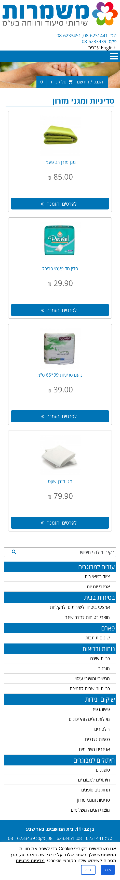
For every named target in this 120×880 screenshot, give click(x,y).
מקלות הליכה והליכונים (89, 719)
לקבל (107, 869)
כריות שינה (100, 658)
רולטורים (102, 729)
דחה (88, 869)
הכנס (98, 82)
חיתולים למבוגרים (94, 780)
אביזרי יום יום (98, 587)
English (108, 47)
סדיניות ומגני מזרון (93, 800)
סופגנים (103, 770)
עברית (94, 47)
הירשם (83, 82)
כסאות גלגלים (97, 739)
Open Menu (114, 56)
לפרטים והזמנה (59, 203)
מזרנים (104, 668)
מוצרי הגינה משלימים (90, 810)
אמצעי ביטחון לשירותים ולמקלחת (80, 607)
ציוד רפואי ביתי (97, 576)
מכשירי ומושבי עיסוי (92, 678)
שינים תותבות (97, 638)
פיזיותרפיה (100, 709)
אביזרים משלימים (94, 749)
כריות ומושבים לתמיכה (90, 688)
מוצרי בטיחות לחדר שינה (87, 617)
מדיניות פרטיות (30, 860)
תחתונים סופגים (95, 790)
